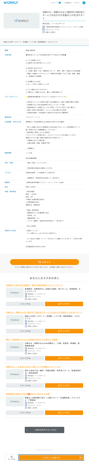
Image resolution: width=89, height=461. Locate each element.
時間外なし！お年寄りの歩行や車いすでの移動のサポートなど (33, 366)
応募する (44, 261)
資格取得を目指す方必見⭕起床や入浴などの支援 (28, 394)
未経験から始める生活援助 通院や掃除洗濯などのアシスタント (34, 285)
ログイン (77, 3)
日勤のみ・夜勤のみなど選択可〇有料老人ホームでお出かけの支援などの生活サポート (44, 312)
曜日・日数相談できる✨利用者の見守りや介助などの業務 (32, 339)
